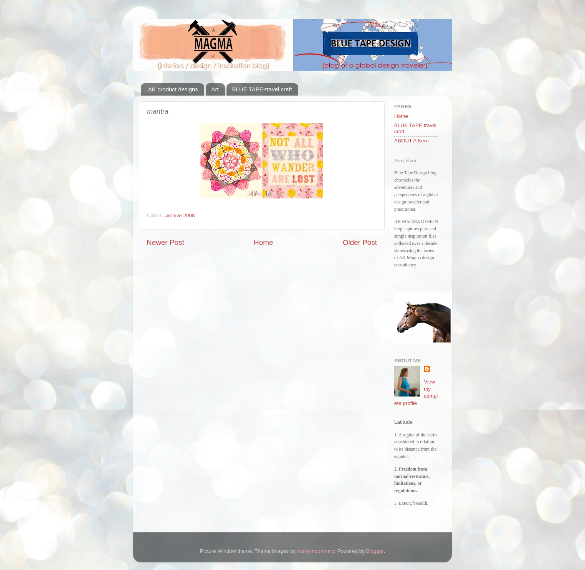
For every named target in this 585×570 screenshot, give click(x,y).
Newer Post (165, 242)
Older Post (360, 242)
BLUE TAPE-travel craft (262, 89)
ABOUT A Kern (411, 141)
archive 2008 (180, 215)
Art (215, 89)
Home (263, 242)
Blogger (375, 551)
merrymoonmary (315, 551)
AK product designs (173, 89)
